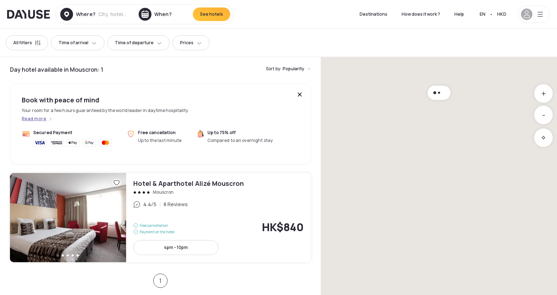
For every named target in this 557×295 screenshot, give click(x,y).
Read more (34, 119)
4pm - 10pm (176, 247)
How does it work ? (421, 14)
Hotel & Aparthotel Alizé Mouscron (160, 217)
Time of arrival (77, 43)
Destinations (373, 14)
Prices (191, 43)
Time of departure (138, 43)
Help (459, 14)
